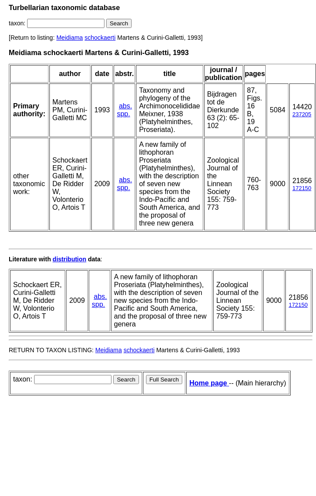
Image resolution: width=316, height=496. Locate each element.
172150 (301, 188)
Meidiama (69, 37)
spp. (123, 114)
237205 (301, 114)
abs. (125, 106)
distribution (69, 259)
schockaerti (100, 37)
